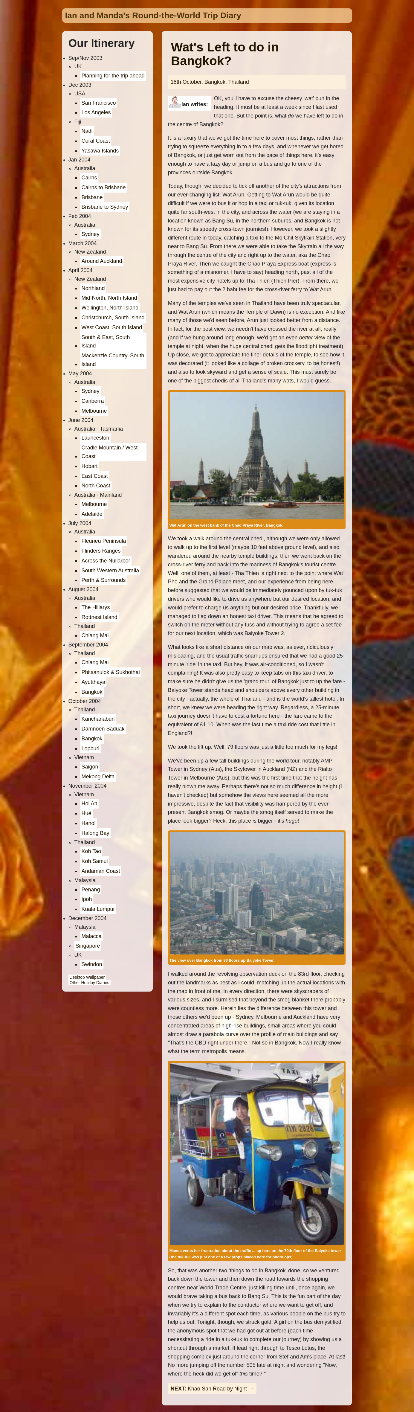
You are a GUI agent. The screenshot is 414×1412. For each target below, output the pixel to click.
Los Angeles (96, 112)
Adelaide (92, 514)
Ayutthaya (94, 682)
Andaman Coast (101, 871)
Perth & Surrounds (104, 580)
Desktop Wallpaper (87, 977)
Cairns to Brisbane (104, 187)
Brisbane (92, 197)
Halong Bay (95, 833)
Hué (86, 813)
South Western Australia (110, 571)
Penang (91, 890)
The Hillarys (96, 607)
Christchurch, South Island (113, 318)
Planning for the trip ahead (113, 76)
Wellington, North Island (110, 308)
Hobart (90, 466)
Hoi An (89, 803)
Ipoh (87, 899)
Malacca (92, 936)
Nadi (87, 131)
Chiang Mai (95, 635)
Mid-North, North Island (109, 298)
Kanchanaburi (98, 719)
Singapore (88, 946)
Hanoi (89, 823)
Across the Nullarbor (106, 561)
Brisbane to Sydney (105, 207)
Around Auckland (102, 261)
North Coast (96, 486)
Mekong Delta (98, 777)
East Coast (95, 476)
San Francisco (99, 103)
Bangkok (92, 692)
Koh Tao (91, 851)
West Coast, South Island (112, 327)
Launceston (95, 438)
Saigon (90, 767)
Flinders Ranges (101, 551)
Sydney (91, 234)
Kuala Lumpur (98, 909)
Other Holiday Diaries (89, 982)
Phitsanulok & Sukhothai (111, 672)
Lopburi (91, 748)
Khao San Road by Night (217, 1389)
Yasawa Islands (100, 151)
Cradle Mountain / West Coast (110, 452)
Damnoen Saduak (103, 729)
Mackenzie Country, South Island (113, 360)
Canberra (93, 401)
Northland (93, 288)
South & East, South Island (106, 341)
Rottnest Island (99, 617)
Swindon (92, 964)
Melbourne (94, 411)
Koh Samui (95, 861)
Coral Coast (96, 141)
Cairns (89, 178)
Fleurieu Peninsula (104, 541)
